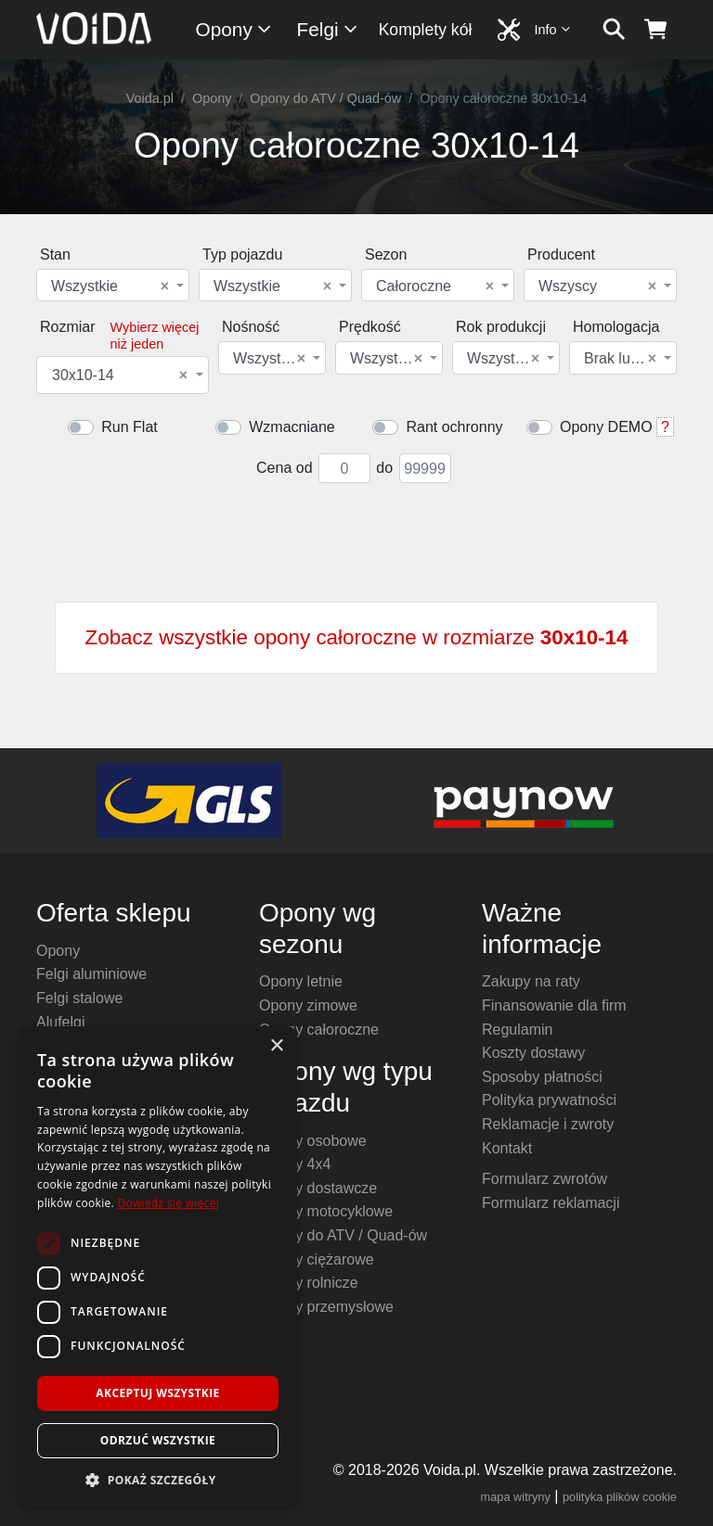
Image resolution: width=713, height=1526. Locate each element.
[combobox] (112, 285)
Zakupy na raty (531, 981)
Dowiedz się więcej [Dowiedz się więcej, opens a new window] (168, 1203)
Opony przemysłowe (326, 1307)
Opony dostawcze (318, 1188)
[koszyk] (656, 29)
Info (553, 29)
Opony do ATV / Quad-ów (325, 98)
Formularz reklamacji (550, 1203)
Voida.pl (150, 98)
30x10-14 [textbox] (120, 375)
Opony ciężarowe (316, 1259)
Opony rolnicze (308, 1283)
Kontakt (507, 1148)
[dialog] (158, 1266)
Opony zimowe (308, 1005)
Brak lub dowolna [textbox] (621, 358)
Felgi (328, 29)
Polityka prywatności (549, 1100)
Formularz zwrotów (544, 1179)
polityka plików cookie (620, 1497)
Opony (234, 29)
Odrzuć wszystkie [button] (157, 1440)
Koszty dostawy (533, 1053)
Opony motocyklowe (326, 1211)
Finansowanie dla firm (554, 1005)
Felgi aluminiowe (91, 974)
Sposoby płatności (542, 1077)
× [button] (276, 1046)
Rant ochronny (454, 427)
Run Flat (129, 427)
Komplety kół (426, 29)
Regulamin (517, 1029)
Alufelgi (60, 1022)
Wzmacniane (291, 427)
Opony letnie (301, 981)
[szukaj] (614, 29)
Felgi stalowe (79, 998)
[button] (158, 1479)
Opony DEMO (606, 427)
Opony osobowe (313, 1141)
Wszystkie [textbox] (110, 286)
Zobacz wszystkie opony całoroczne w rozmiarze (357, 637)
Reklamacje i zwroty (548, 1124)
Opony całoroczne (319, 1029)
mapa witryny (516, 1497)
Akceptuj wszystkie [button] (157, 1393)
